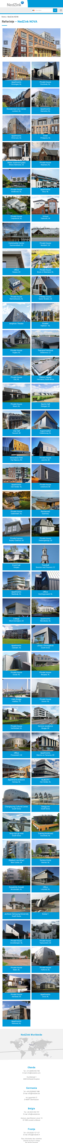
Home (3, 17)
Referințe (8, 21)
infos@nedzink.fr (34, 1135)
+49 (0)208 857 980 (33, 1091)
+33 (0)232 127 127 (33, 1133)
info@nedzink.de (34, 1093)
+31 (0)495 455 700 (33, 1071)
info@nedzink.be (34, 1114)
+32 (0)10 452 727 (33, 1112)
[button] (44, 10)
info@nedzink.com (33, 1073)
